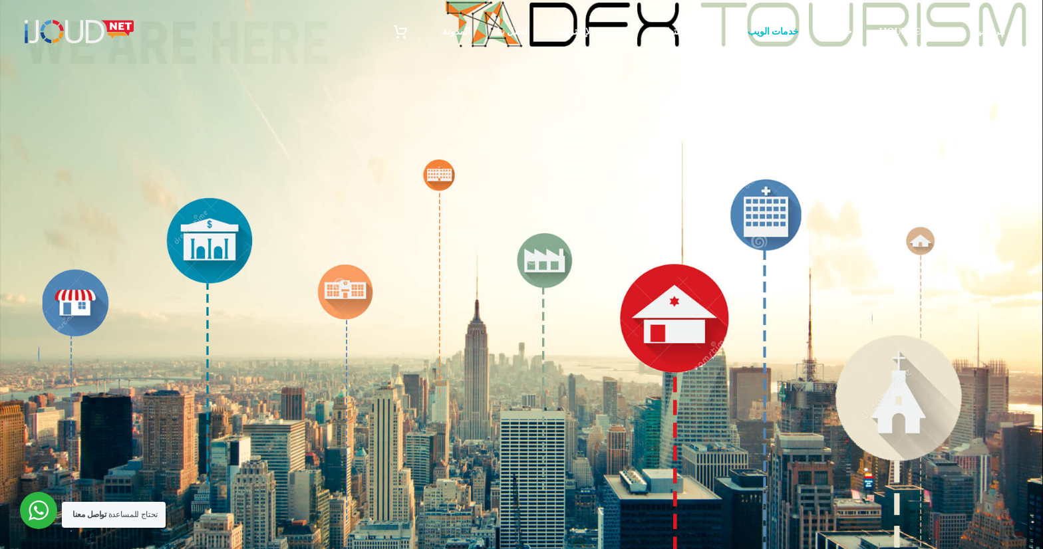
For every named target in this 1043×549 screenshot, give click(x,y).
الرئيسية (989, 32)
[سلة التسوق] (409, 31)
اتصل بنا (512, 32)
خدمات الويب (774, 32)
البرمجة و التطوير (687, 32)
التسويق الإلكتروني (590, 32)
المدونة (456, 32)
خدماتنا (838, 32)
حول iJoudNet (913, 32)
